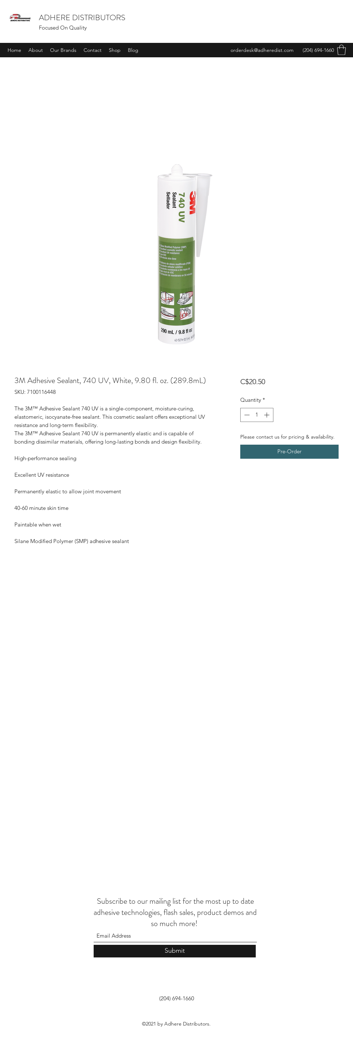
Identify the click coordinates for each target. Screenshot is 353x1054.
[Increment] (267, 415)
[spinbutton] (257, 415)
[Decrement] (246, 415)
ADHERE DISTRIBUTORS (82, 17)
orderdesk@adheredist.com (262, 50)
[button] (341, 50)
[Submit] (175, 951)
